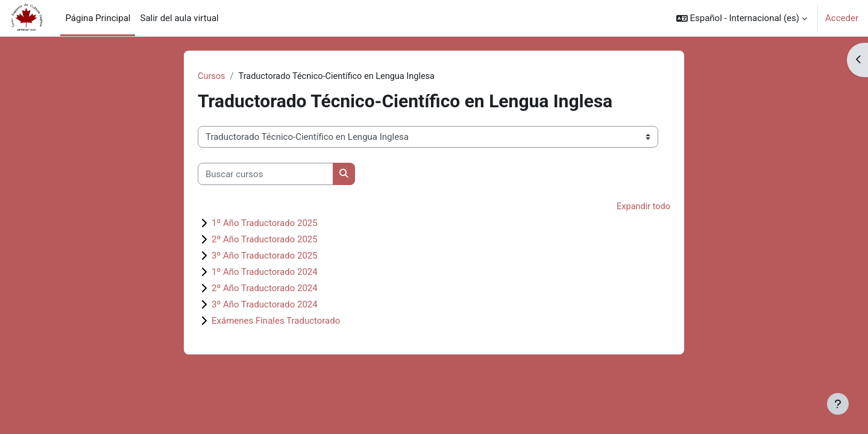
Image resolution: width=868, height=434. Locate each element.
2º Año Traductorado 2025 (265, 239)
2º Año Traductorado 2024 (265, 288)
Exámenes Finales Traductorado (276, 321)
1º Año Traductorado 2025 (265, 223)
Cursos (212, 76)
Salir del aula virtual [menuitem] (179, 18)
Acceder (841, 18)
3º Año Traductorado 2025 (265, 256)
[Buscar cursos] (265, 174)
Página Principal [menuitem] (97, 18)
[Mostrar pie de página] (838, 404)
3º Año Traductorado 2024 (265, 305)
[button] (741, 18)
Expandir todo (642, 207)
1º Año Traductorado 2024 (265, 272)
